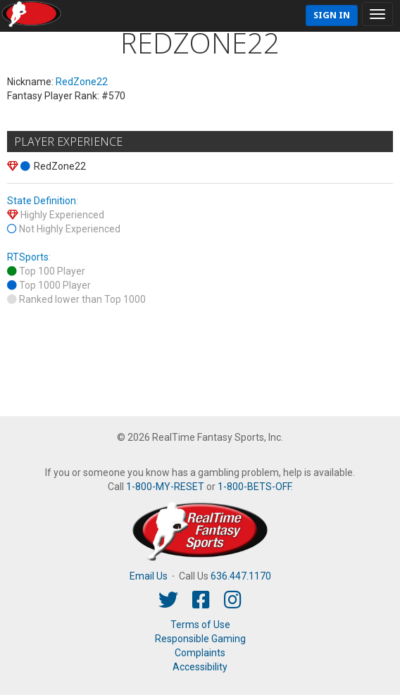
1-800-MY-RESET (165, 486)
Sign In (331, 15)
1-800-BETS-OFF (254, 486)
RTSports (28, 257)
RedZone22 (82, 81)
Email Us (149, 576)
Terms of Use (200, 624)
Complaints (200, 652)
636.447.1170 (241, 576)
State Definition (41, 200)
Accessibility (200, 666)
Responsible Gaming (200, 638)
